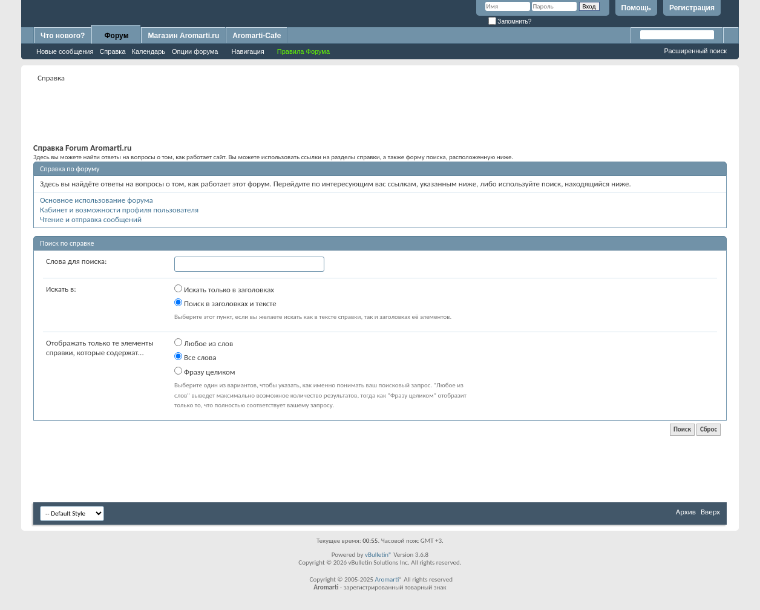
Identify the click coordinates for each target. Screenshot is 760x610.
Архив (686, 511)
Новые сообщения (64, 51)
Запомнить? (510, 21)
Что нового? (63, 35)
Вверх (710, 511)
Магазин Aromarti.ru (183, 35)
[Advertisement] (380, 112)
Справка (112, 51)
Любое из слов (203, 343)
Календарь (149, 51)
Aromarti (387, 579)
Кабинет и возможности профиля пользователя (119, 209)
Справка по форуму (69, 169)
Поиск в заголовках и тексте (225, 303)
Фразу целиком (204, 371)
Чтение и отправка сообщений (91, 219)
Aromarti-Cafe (256, 35)
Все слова (195, 357)
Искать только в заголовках (224, 289)
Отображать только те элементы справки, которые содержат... (100, 347)
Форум (116, 35)
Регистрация (692, 8)
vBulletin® (378, 555)
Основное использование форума (96, 200)
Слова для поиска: (76, 261)
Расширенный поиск (695, 50)
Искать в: (61, 289)
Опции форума (195, 51)
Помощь (636, 8)
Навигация (247, 51)
